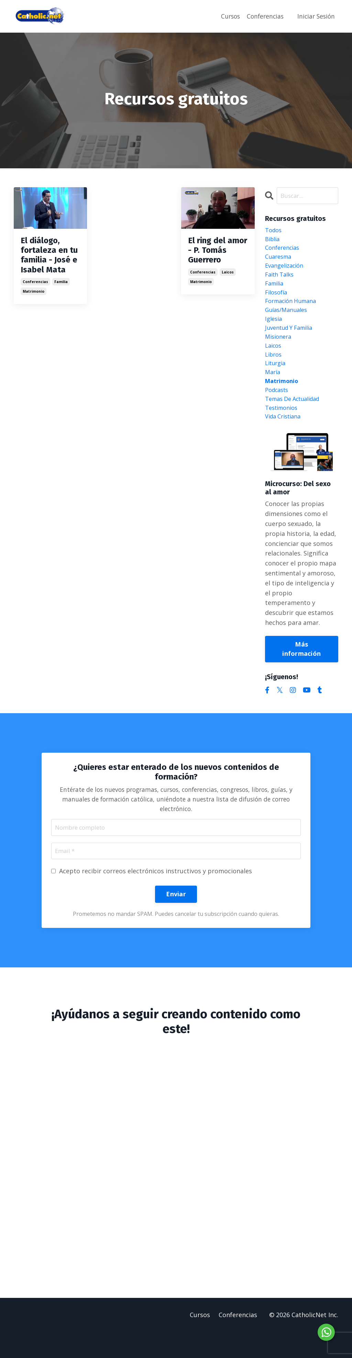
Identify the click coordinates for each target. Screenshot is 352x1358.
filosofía (277, 300)
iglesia (274, 330)
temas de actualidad (296, 419)
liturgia (276, 379)
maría (273, 389)
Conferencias (262, 16)
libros (274, 370)
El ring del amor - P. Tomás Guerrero (216, 243)
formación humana (294, 310)
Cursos (226, 16)
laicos (228, 259)
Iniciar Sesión (315, 16)
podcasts (278, 409)
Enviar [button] (176, 919)
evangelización (286, 271)
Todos (274, 231)
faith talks (281, 281)
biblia (273, 241)
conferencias (35, 275)
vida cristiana (285, 439)
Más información (301, 671)
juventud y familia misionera (292, 345)
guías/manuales (288, 320)
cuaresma (280, 261)
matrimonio (33, 285)
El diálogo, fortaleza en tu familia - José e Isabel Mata (45, 251)
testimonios (283, 429)
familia (61, 275)
